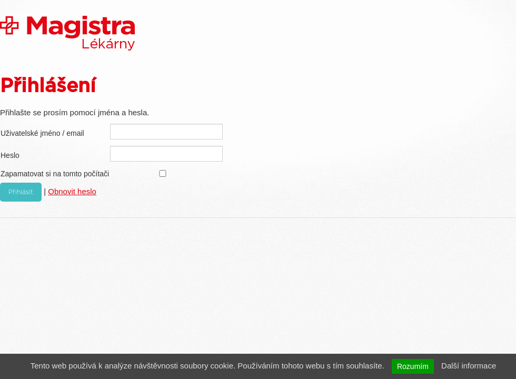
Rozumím (413, 366)
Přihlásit (20, 192)
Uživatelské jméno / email (42, 133)
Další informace (468, 365)
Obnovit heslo (72, 191)
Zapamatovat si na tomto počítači (55, 173)
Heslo (10, 155)
